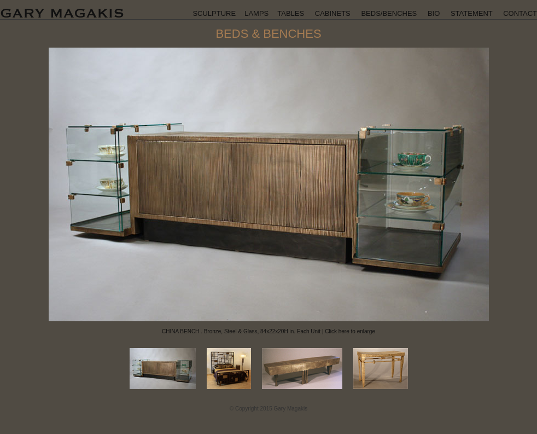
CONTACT (520, 13)
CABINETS (333, 13)
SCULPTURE (214, 13)
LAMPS (256, 13)
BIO (434, 13)
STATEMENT (472, 13)
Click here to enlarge (350, 331)
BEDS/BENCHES (389, 13)
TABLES (290, 13)
